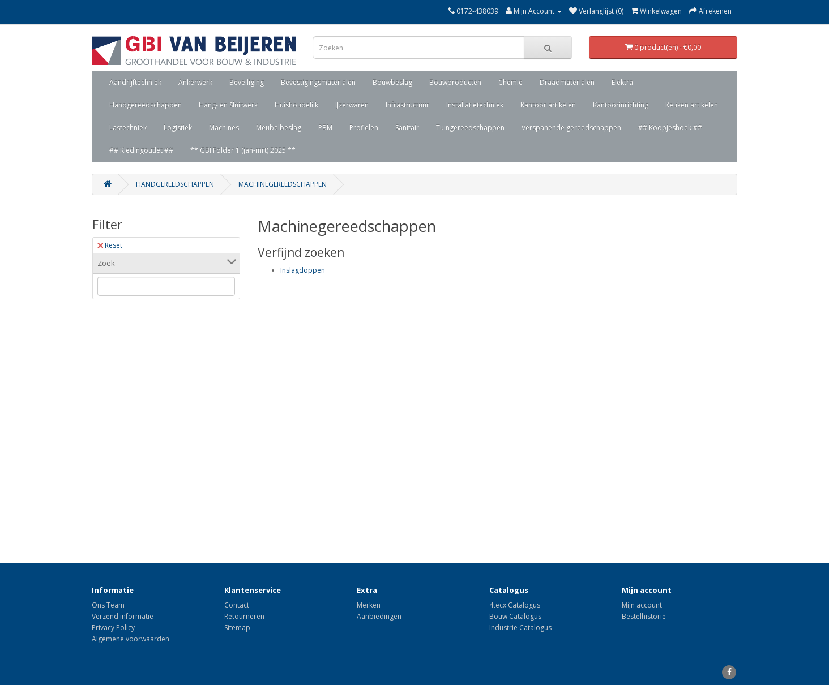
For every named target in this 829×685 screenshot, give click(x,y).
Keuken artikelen (691, 105)
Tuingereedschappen (470, 127)
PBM (325, 127)
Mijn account (642, 605)
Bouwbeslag (392, 82)
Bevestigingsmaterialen (318, 82)
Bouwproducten (455, 82)
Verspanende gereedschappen (571, 127)
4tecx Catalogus (514, 605)
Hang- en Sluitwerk (228, 105)
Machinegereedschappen (282, 184)
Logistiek (178, 127)
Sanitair (407, 127)
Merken (369, 605)
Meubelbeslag (278, 127)
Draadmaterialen (567, 82)
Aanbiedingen (379, 616)
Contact (236, 605)
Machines (224, 127)
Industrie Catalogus (520, 627)
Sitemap (237, 627)
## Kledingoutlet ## (141, 150)
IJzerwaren (352, 105)
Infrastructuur (407, 105)
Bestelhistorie (644, 616)
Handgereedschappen (145, 105)
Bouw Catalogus (515, 616)
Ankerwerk (195, 82)
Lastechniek (128, 127)
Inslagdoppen (302, 270)
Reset (109, 245)
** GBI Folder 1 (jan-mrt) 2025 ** (243, 150)
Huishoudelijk (296, 105)
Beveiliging (246, 82)
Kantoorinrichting (620, 105)
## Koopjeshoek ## (670, 127)
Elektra (622, 82)
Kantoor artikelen (548, 105)
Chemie (510, 82)
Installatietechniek (474, 105)
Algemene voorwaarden (130, 639)
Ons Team (108, 605)
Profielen (363, 127)
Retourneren (244, 616)
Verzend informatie (122, 616)
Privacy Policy (113, 627)
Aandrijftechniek (135, 82)
